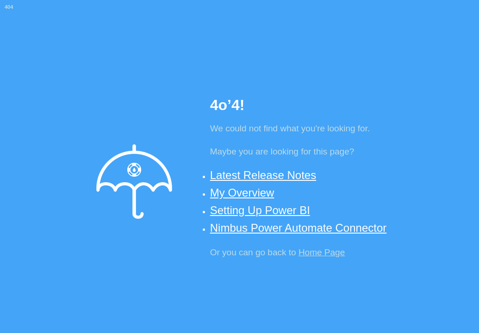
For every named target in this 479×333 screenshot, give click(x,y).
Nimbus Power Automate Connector (298, 228)
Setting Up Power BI (260, 210)
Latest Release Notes (263, 175)
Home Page (322, 252)
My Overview (242, 192)
